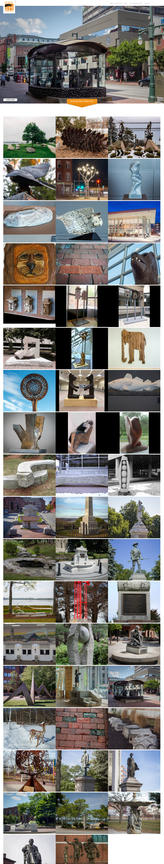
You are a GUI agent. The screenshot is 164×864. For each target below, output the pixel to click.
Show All (71, 111)
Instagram (159, 2)
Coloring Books (136, 3)
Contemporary (93, 111)
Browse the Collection (82, 101)
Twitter (152, 2)
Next (162, 95)
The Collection (116, 3)
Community (81, 111)
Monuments (105, 111)
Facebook (155, 2)
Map (125, 3)
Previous (1, 95)
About (147, 3)
